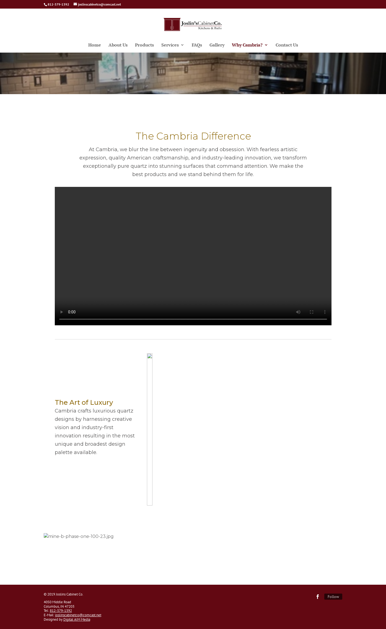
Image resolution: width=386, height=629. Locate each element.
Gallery (216, 45)
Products (144, 45)
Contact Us (287, 45)
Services (170, 45)
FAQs (197, 45)
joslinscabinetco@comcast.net (78, 615)
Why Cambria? (247, 45)
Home (94, 45)
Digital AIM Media (76, 619)
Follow (333, 596)
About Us (118, 45)
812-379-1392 (61, 610)
